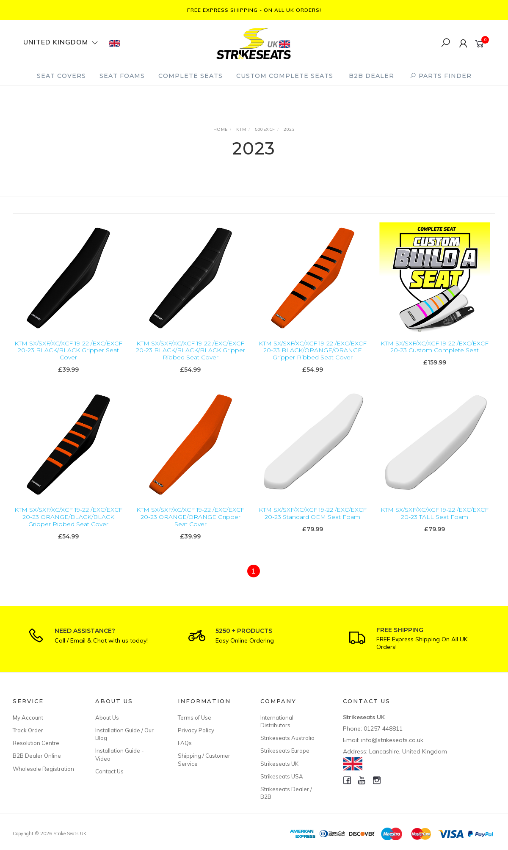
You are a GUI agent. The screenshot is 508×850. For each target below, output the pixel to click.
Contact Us (109, 771)
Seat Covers (61, 76)
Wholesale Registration (43, 768)
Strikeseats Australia (287, 737)
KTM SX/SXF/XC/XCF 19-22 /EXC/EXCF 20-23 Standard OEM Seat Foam (313, 520)
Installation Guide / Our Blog (124, 734)
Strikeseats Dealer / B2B (286, 793)
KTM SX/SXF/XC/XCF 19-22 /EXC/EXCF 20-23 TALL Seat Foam (435, 520)
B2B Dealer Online (37, 755)
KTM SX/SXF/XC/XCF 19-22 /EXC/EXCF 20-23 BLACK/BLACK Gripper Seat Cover (68, 350)
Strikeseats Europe (284, 750)
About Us (107, 717)
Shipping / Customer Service (204, 759)
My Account (28, 717)
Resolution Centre (36, 743)
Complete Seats (190, 76)
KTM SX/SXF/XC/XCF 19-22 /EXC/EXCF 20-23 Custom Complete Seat (435, 346)
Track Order (28, 730)
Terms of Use (194, 717)
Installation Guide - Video (119, 754)
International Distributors (276, 721)
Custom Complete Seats (284, 76)
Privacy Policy (196, 730)
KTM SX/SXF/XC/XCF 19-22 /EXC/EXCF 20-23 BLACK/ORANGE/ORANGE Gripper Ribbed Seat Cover (313, 350)
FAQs (185, 743)
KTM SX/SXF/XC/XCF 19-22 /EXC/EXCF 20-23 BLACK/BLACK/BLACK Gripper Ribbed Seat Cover (190, 350)
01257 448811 (383, 728)
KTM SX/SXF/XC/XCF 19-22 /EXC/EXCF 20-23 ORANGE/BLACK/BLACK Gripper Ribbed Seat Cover (68, 524)
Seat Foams (122, 76)
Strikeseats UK (279, 763)
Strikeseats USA (281, 776)
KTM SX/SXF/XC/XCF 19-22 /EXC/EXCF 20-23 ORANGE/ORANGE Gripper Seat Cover (190, 524)
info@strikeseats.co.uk (392, 740)
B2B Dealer (371, 76)
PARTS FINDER (441, 76)
